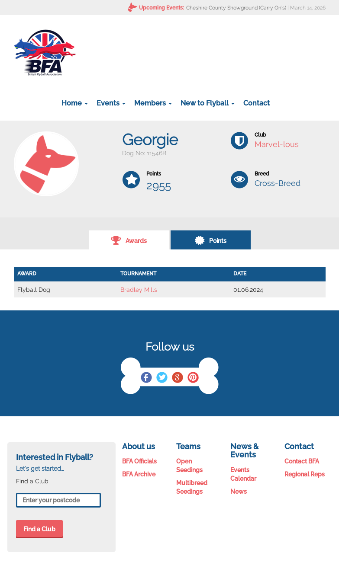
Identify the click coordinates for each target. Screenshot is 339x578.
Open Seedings (189, 465)
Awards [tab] (129, 240)
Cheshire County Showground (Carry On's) (236, 8)
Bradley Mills (138, 289)
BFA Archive (138, 474)
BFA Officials (139, 461)
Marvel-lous (277, 144)
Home (74, 103)
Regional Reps (304, 474)
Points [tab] (210, 240)
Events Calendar (243, 474)
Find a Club (39, 529)
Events (111, 103)
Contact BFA (301, 461)
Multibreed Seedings (191, 487)
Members (153, 103)
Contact (256, 103)
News (238, 491)
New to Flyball (208, 103)
